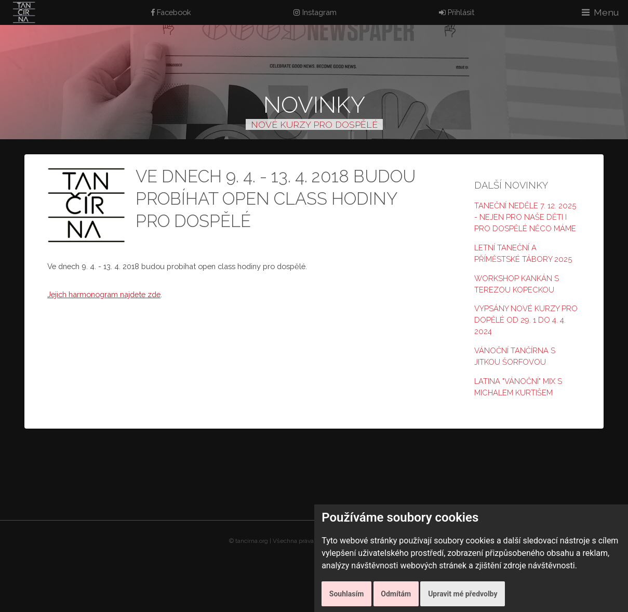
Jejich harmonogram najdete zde (104, 294)
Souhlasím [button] (346, 594)
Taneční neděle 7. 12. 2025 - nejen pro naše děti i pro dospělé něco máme (525, 217)
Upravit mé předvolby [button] (462, 594)
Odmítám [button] (396, 594)
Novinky (314, 104)
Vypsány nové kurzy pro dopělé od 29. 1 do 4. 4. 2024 (526, 320)
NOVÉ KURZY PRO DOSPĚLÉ (314, 124)
